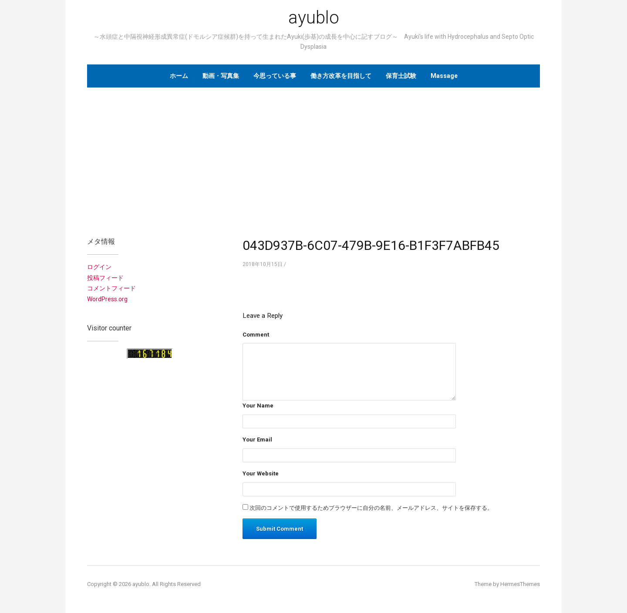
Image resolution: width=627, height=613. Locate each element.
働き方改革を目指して (340, 75)
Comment (256, 334)
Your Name (258, 405)
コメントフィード (111, 288)
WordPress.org (107, 299)
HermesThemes (520, 584)
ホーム (179, 75)
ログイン (99, 266)
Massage (444, 75)
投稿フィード (105, 277)
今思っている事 (274, 75)
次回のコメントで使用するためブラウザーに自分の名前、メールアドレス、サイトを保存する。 (371, 508)
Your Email (257, 439)
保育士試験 (401, 75)
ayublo (313, 17)
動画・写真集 (220, 75)
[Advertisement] (313, 157)
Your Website (261, 473)
